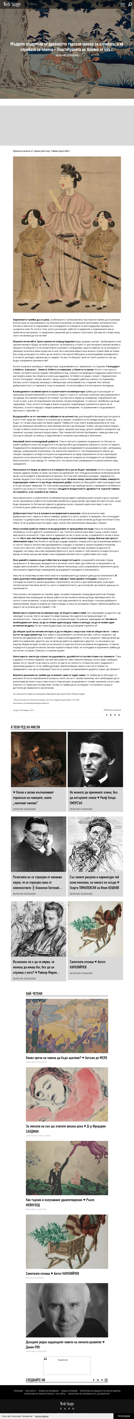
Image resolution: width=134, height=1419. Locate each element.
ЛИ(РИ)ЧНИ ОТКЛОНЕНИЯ (67, 55)
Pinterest (69, 1409)
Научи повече (42, 1416)
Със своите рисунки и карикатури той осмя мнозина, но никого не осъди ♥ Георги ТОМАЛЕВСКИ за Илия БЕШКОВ (94, 882)
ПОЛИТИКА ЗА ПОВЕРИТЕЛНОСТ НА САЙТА (44, 1393)
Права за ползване (49, 1391)
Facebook (107, 715)
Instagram (119, 715)
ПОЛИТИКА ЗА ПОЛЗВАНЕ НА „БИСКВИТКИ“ (89, 1393)
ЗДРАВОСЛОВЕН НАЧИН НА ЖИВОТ (38, 1136)
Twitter (111, 715)
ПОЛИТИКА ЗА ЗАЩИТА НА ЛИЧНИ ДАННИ (100, 1391)
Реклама (18, 1391)
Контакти (30, 1391)
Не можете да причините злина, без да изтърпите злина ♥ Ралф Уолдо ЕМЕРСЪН (94, 797)
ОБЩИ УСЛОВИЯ (69, 1391)
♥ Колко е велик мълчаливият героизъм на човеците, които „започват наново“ (33, 797)
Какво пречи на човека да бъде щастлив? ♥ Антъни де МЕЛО (66, 1057)
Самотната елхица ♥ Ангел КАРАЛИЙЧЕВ (52, 1273)
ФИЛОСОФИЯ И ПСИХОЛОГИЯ (36, 1062)
